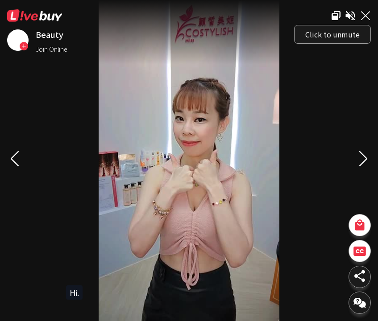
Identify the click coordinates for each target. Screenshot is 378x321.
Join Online (51, 49)
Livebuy (34, 15)
